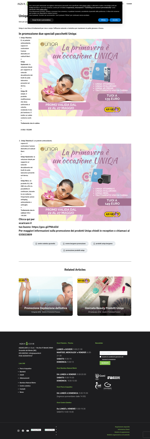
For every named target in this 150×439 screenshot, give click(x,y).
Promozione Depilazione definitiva (45, 308)
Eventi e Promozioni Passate (51, 312)
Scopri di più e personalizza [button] (41, 20)
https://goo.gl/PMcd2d (45, 226)
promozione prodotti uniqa (74, 250)
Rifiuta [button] (103, 20)
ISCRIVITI (105, 363)
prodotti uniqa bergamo (103, 244)
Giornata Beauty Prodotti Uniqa (104, 308)
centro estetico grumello (45, 244)
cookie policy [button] (43, 9)
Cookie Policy (50, 429)
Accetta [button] (115, 20)
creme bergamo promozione (74, 244)
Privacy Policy (36, 429)
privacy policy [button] (86, 5)
